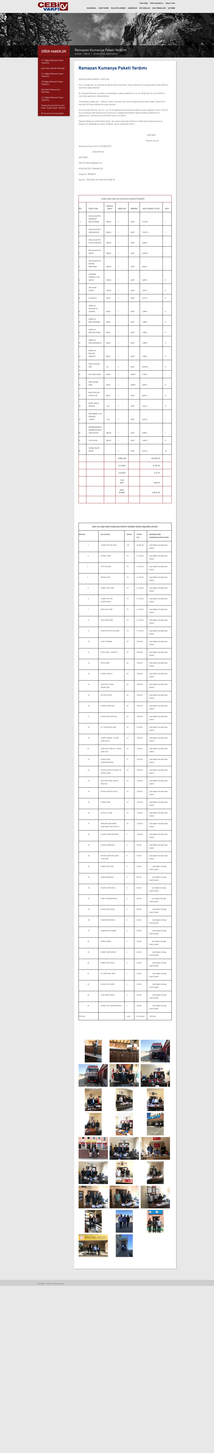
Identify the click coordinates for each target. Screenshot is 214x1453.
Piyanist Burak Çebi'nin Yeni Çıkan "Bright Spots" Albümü (53, 106)
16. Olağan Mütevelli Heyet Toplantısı (52, 74)
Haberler (87, 54)
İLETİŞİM (171, 8)
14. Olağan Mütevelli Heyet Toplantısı (52, 98)
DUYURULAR (144, 8)
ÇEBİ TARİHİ (104, 8)
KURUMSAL (91, 8)
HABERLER (132, 8)
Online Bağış (144, 3)
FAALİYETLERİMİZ (118, 8)
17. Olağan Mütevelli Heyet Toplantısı (52, 61)
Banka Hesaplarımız (156, 3)
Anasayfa (78, 54)
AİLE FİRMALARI (159, 8)
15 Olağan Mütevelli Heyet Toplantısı (52, 82)
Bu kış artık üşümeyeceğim (52, 113)
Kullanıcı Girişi (170, 3)
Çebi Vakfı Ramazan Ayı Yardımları (50, 90)
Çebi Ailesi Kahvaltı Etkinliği (53, 68)
